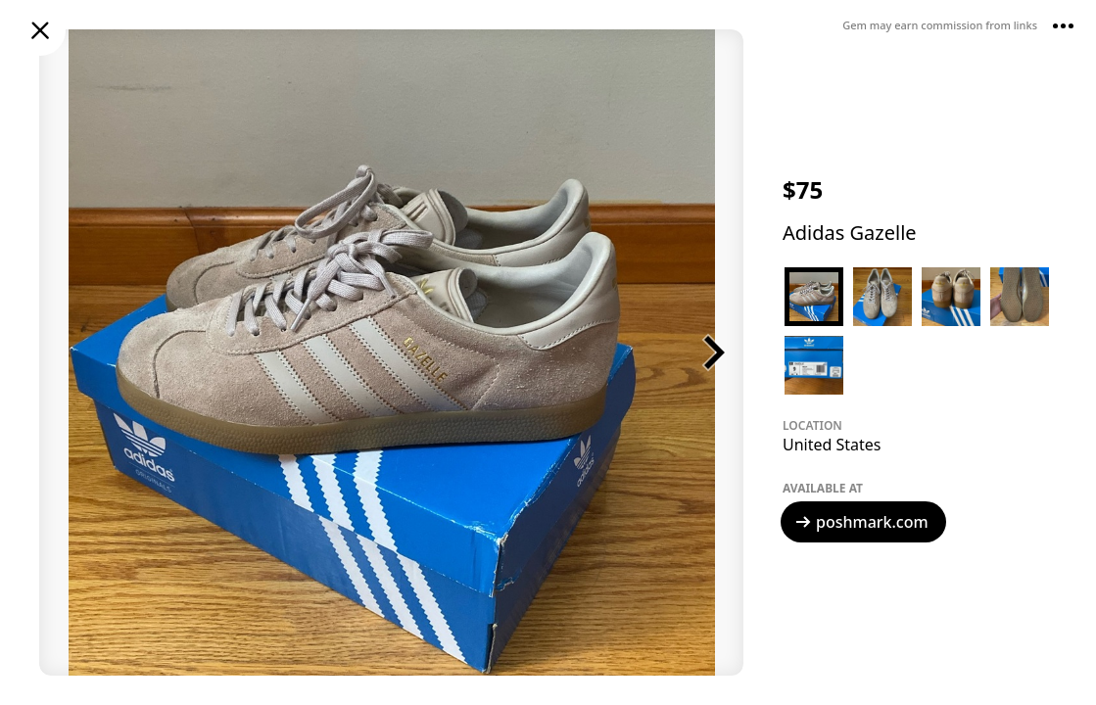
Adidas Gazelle (850, 232)
